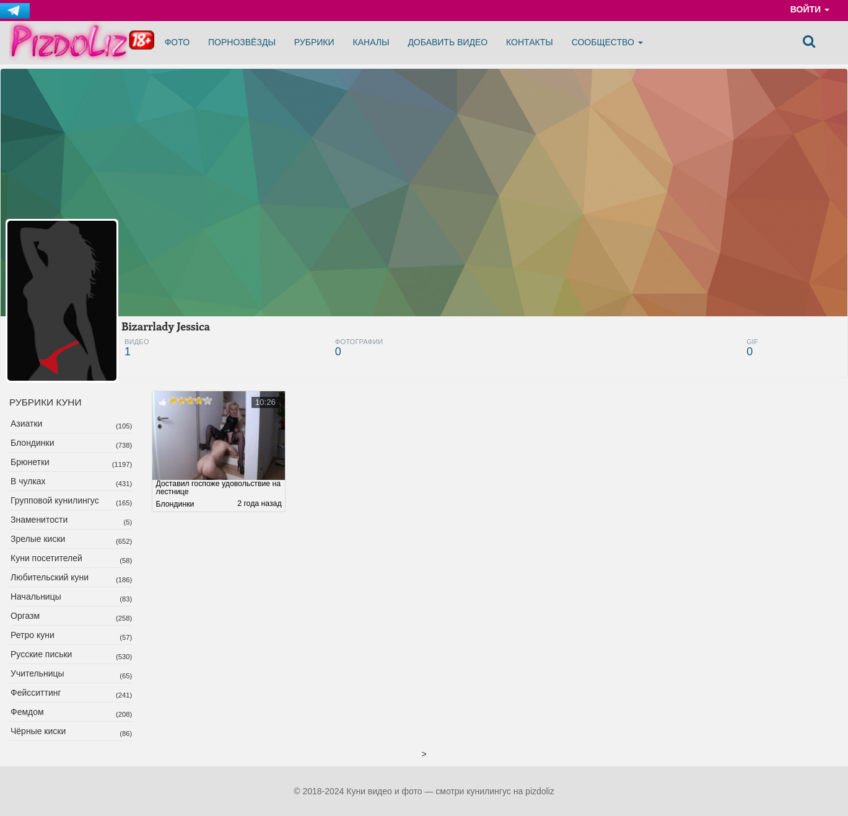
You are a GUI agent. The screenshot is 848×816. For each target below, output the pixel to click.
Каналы (371, 42)
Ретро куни (33, 635)
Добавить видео (447, 42)
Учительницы (37, 673)
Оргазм (25, 616)
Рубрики (314, 42)
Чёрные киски (38, 731)
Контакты (529, 42)
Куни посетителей (46, 558)
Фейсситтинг (36, 693)
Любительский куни (50, 577)
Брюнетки (30, 462)
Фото (177, 42)
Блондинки (33, 443)
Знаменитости (39, 520)
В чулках (28, 481)
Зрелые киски (38, 539)
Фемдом (27, 712)
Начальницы (36, 596)
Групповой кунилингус (55, 500)
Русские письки (41, 654)
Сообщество (607, 42)
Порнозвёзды (242, 42)
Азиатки (26, 423)
